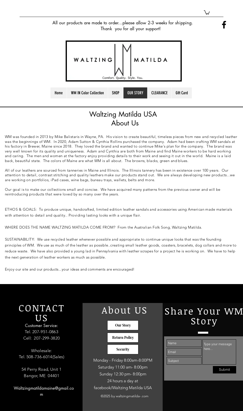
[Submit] (224, 369)
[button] (207, 12)
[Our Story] (122, 325)
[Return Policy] (122, 337)
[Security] (122, 349)
